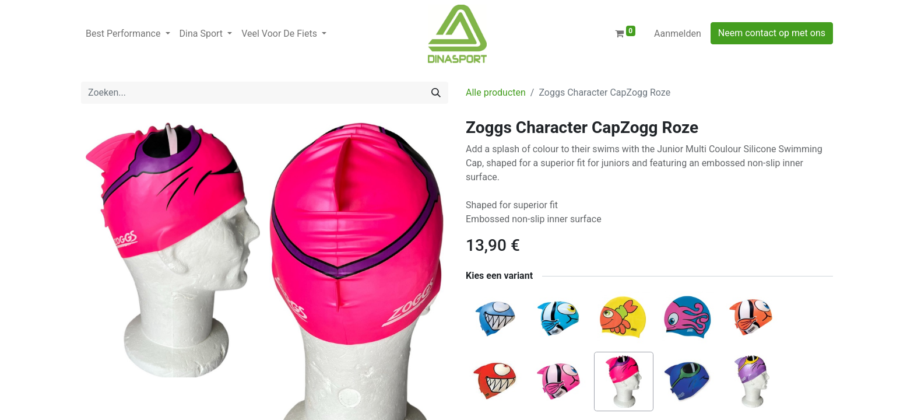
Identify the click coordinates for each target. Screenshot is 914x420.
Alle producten (496, 92)
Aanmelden (677, 33)
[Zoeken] (436, 93)
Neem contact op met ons (771, 32)
